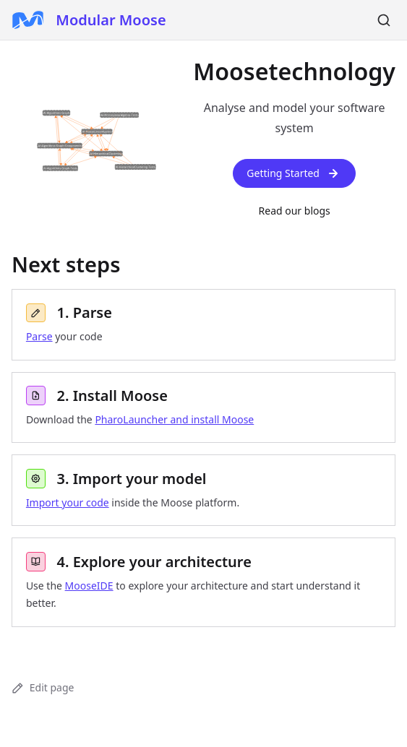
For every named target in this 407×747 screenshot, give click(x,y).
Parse (39, 336)
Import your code (67, 502)
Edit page (43, 687)
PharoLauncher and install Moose (174, 419)
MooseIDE (89, 585)
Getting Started (294, 173)
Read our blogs (294, 210)
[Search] (383, 20)
